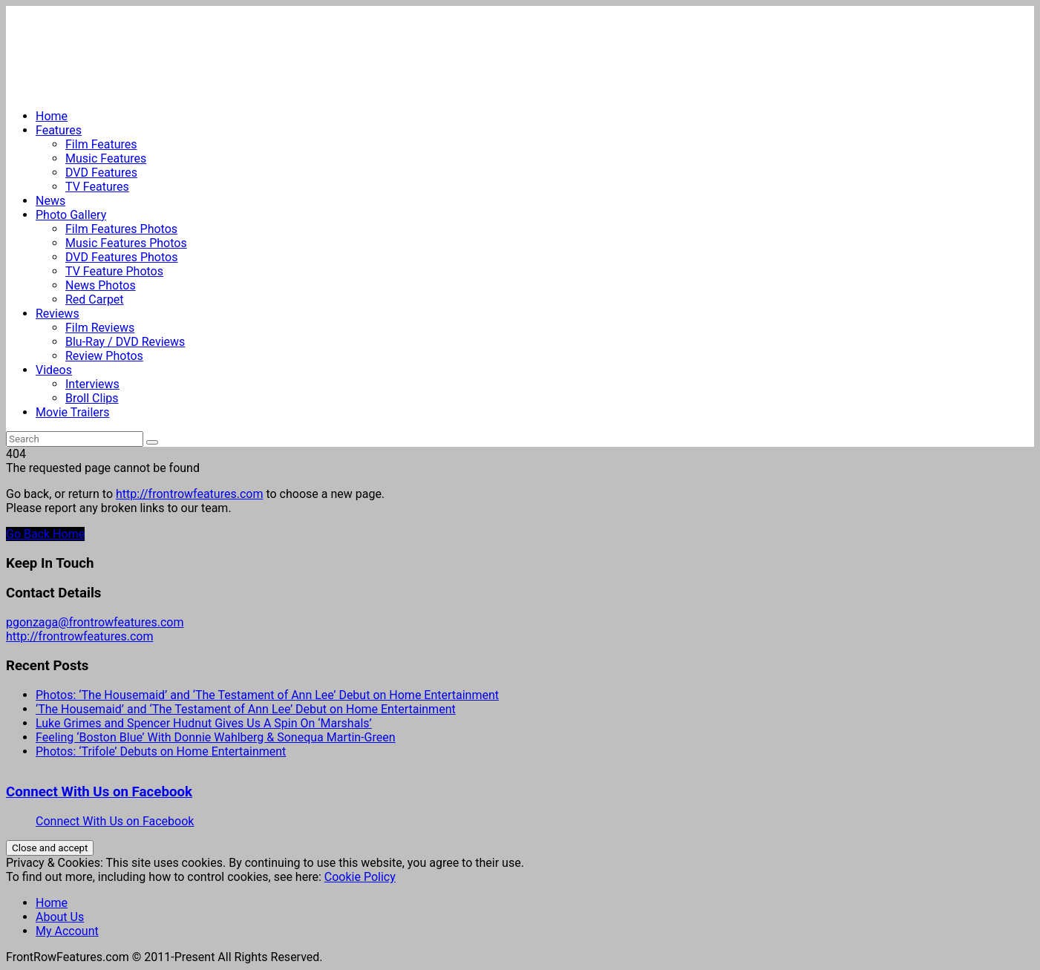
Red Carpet (94, 299)
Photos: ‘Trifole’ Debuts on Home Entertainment (161, 751)
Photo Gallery (71, 215)
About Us (60, 917)
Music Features (105, 158)
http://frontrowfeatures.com (189, 494)
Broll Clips (92, 398)
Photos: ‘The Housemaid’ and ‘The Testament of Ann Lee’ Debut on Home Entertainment (267, 695)
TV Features (97, 187)
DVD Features (101, 173)
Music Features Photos (126, 243)
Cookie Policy (360, 877)
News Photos (100, 285)
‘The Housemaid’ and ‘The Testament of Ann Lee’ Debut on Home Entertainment (246, 709)
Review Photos (104, 356)
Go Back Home (45, 534)
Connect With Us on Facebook (99, 792)
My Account (67, 931)
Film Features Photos (121, 229)
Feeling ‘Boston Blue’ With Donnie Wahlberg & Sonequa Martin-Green (216, 737)
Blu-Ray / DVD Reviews (125, 342)
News (50, 201)
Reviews (57, 314)
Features (59, 130)
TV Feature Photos (114, 271)
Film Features (101, 144)
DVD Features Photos (121, 257)
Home (52, 116)
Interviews (92, 384)
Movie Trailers (72, 412)
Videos (54, 370)
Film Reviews (99, 328)
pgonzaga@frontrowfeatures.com (94, 622)
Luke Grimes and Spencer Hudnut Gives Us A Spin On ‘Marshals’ (204, 723)
